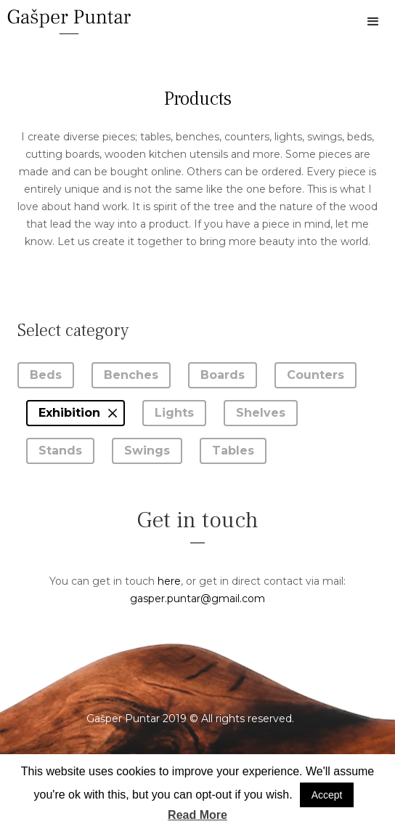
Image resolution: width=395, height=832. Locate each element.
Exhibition (69, 413)
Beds (46, 375)
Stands (60, 450)
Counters (315, 375)
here (169, 581)
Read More (197, 815)
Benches (131, 375)
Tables (233, 450)
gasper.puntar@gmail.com (197, 598)
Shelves (260, 413)
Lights (174, 413)
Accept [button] (327, 795)
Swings (147, 450)
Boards (222, 375)
